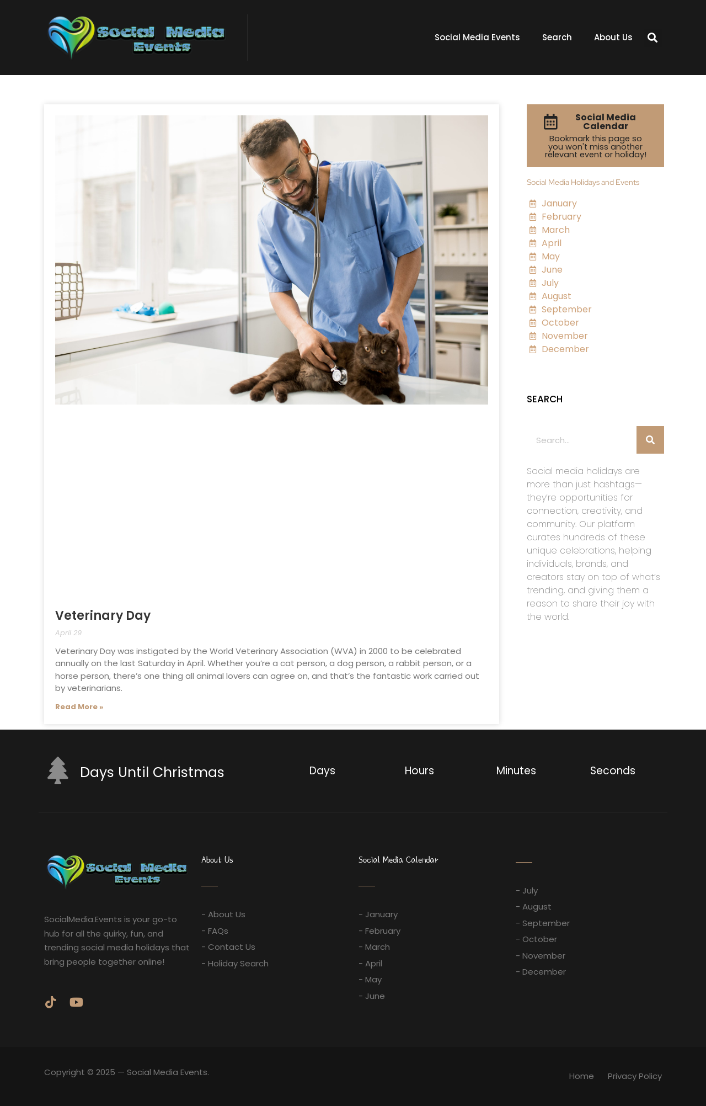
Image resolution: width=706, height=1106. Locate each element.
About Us (613, 37)
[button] (653, 38)
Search (557, 37)
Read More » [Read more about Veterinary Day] (79, 706)
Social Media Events (477, 37)
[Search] (650, 440)
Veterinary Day (103, 615)
